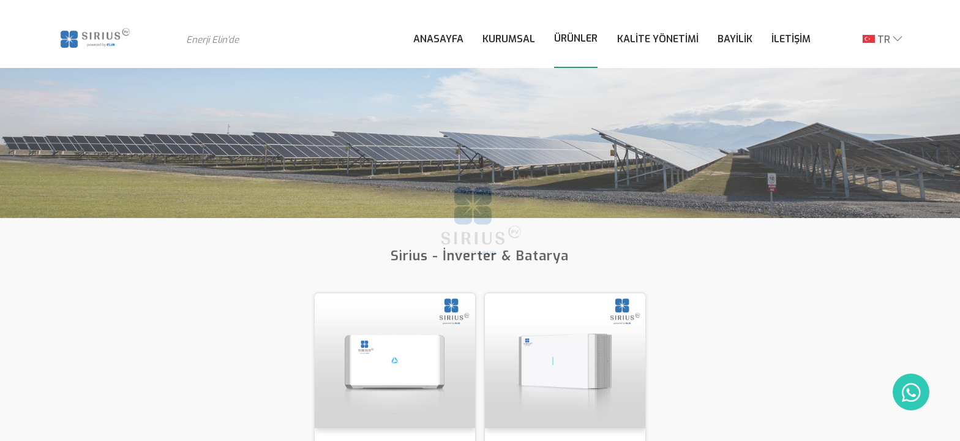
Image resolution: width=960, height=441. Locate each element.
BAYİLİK (735, 38)
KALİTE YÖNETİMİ (658, 38)
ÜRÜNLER (576, 38)
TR (876, 39)
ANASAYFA (438, 38)
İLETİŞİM (791, 38)
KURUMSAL (508, 38)
